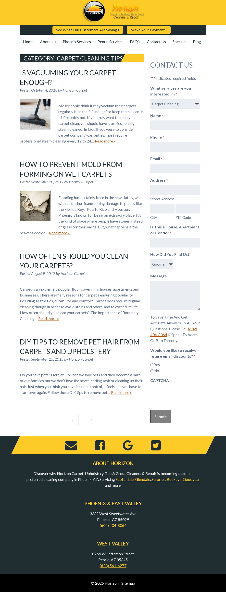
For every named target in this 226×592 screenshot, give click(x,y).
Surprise (158, 479)
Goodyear (191, 479)
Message (158, 275)
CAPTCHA (159, 380)
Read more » (105, 141)
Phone (157, 137)
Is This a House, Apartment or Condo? (174, 230)
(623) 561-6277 (113, 565)
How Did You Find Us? (171, 254)
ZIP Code (183, 217)
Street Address (162, 199)
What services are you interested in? (170, 91)
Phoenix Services (77, 41)
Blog (197, 41)
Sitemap (128, 583)
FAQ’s (135, 41)
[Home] (113, 20)
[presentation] (187, 394)
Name (156, 115)
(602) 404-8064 (113, 525)
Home (28, 41)
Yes (157, 364)
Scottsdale (125, 479)
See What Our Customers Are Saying (87, 29)
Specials (179, 41)
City (153, 217)
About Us (48, 41)
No (156, 370)
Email (156, 159)
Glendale (142, 479)
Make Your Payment (148, 29)
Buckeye (174, 479)
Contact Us (156, 41)
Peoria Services (110, 41)
